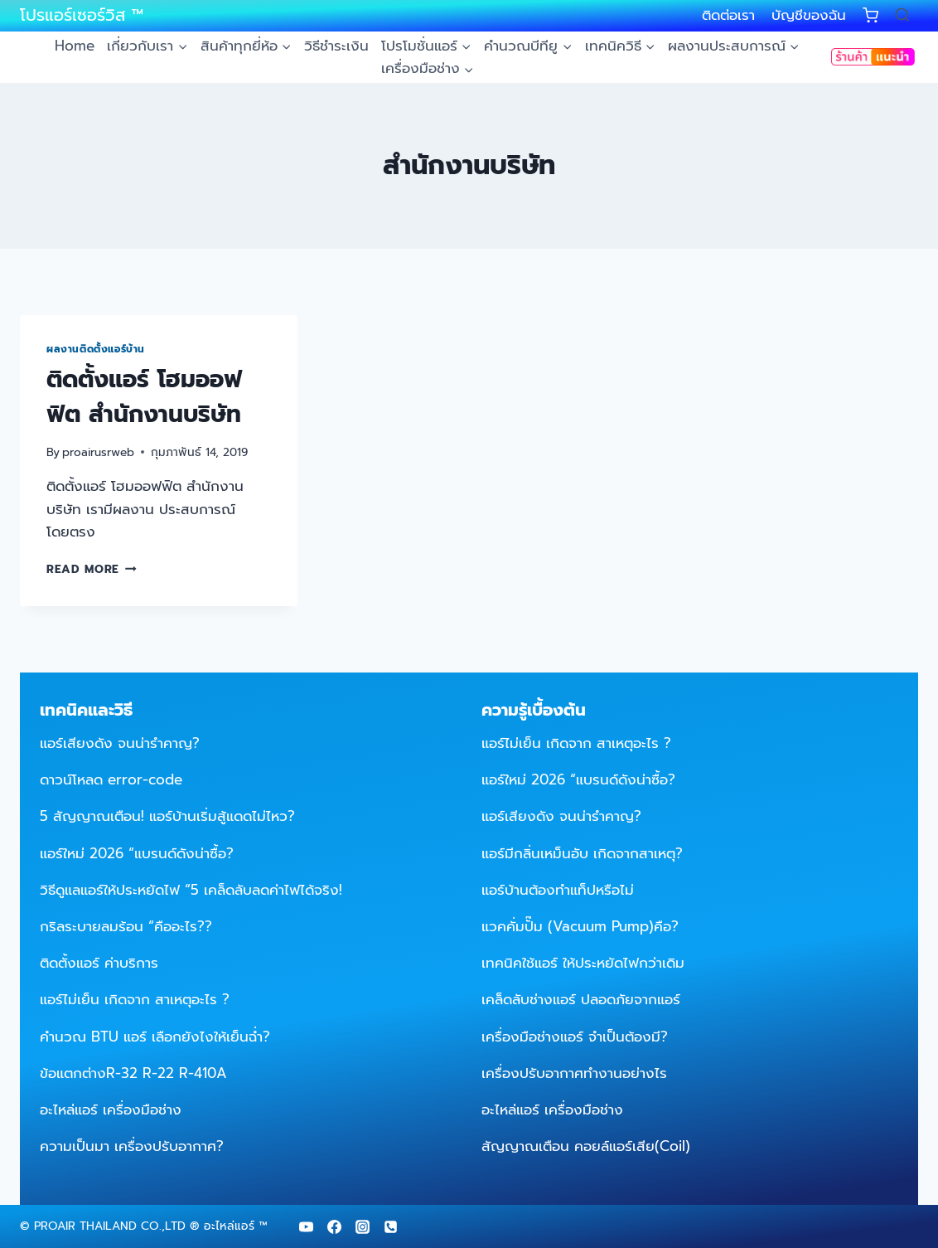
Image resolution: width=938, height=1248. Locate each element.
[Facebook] (334, 1226)
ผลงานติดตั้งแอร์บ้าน (95, 349)
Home (74, 45)
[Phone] (390, 1226)
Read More (91, 569)
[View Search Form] (902, 16)
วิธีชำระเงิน (336, 45)
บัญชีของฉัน (808, 15)
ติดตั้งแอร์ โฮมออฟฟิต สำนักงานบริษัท (144, 397)
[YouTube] (306, 1226)
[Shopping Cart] (870, 15)
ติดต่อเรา (728, 15)
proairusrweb (98, 452)
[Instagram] (362, 1226)
